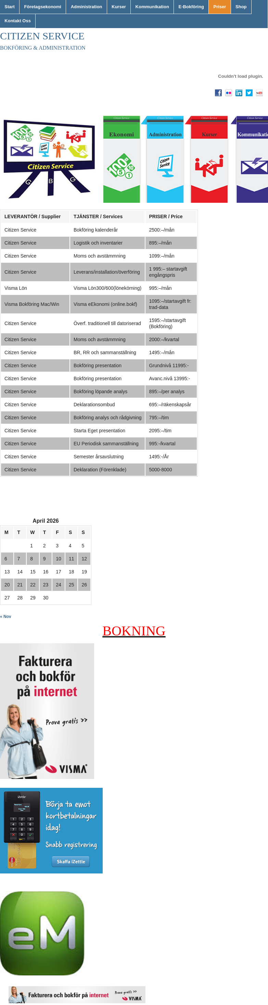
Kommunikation (152, 6)
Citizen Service (42, 35)
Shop (241, 6)
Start (9, 6)
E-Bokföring (191, 6)
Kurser (119, 6)
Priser (220, 6)
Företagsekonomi (42, 6)
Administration (86, 6)
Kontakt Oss (17, 20)
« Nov (5, 616)
